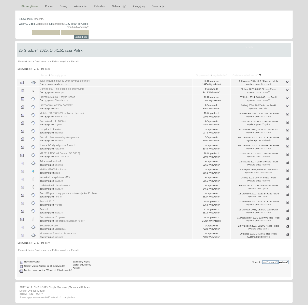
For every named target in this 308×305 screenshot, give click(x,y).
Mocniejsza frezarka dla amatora (58, 233)
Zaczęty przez (59, 75)
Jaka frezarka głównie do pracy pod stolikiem (65, 80)
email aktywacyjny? (77, 27)
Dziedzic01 (60, 229)
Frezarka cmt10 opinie (52, 217)
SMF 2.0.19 (25, 287)
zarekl (266, 196)
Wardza (58, 205)
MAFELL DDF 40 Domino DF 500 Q (60, 153)
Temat (44, 75)
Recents (38, 19)
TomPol (58, 196)
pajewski (58, 165)
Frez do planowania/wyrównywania (59, 137)
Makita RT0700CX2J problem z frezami (62, 113)
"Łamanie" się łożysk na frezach (57, 145)
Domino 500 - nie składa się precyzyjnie (62, 88)
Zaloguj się (42, 23)
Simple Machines (58, 287)
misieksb (58, 132)
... (35, 69)
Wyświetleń (220, 75)
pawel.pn (59, 92)
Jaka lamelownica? (50, 161)
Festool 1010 (47, 201)
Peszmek (59, 148)
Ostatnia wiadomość (246, 75)
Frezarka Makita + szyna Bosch (57, 97)
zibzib (57, 173)
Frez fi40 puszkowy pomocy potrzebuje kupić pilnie (68, 193)
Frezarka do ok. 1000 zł (53, 121)
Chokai (58, 100)
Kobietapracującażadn (65, 221)
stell (56, 108)
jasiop (266, 188)
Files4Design (38, 290)
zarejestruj (59, 23)
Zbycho (58, 124)
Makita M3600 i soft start (53, 169)
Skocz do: (257, 262)
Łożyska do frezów (50, 129)
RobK (57, 116)
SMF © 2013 (41, 287)
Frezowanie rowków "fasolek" (56, 105)
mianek (266, 237)
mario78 (266, 92)
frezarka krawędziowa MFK (55, 177)
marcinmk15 (266, 172)
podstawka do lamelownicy (55, 185)
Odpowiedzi (203, 75)
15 (38, 69)
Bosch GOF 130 (49, 225)
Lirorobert (266, 84)
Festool (44, 209)
